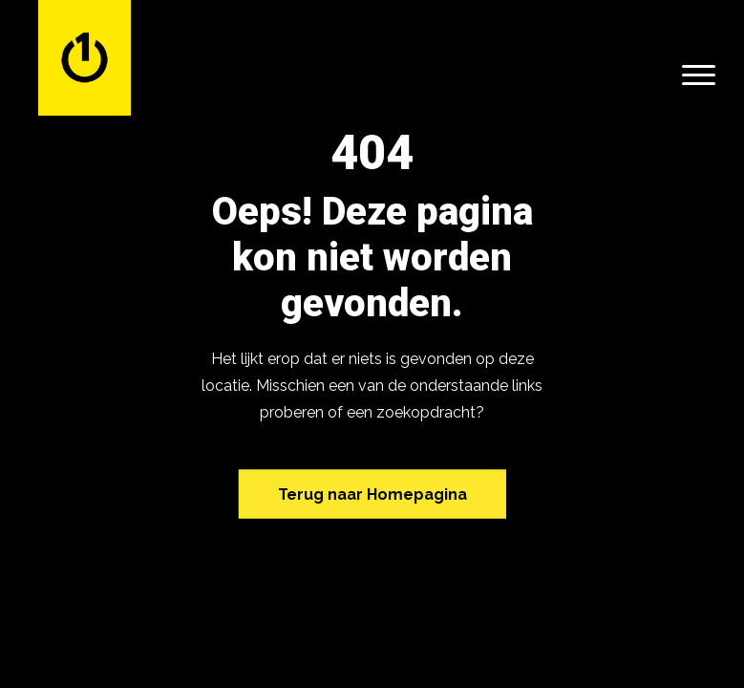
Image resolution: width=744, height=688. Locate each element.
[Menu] (698, 74)
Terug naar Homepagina (372, 493)
